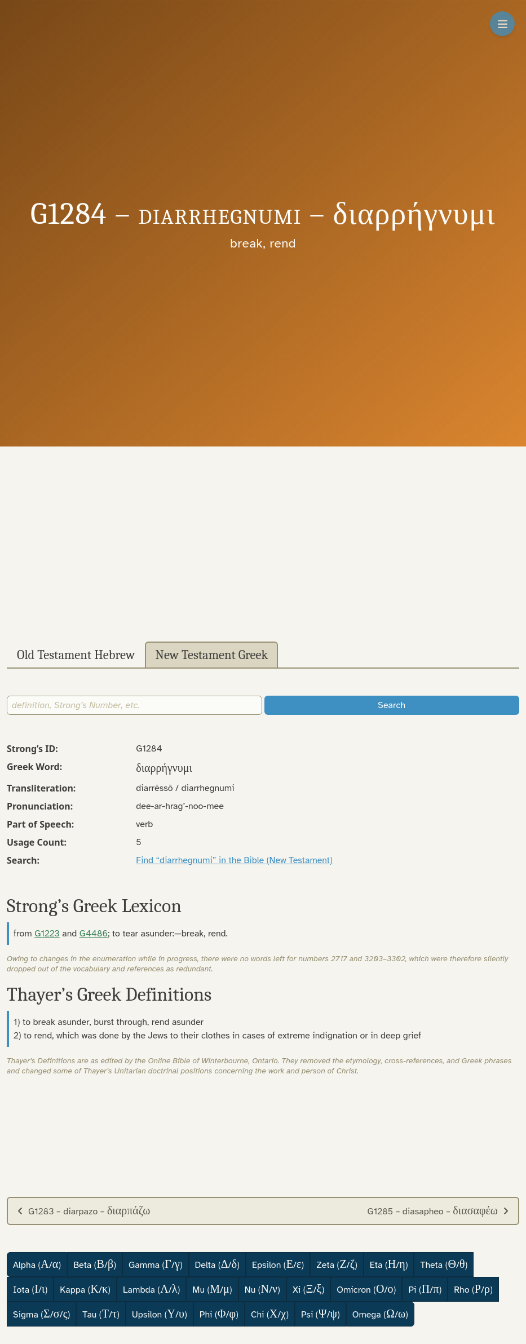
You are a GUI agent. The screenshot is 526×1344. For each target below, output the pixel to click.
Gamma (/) (156, 1264)
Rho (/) (473, 1289)
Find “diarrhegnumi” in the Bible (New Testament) (234, 860)
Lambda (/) (151, 1289)
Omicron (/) (366, 1289)
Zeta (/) (336, 1264)
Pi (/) (424, 1289)
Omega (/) (380, 1313)
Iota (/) (30, 1289)
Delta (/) (217, 1264)
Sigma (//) (41, 1313)
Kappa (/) (85, 1289)
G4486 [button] (93, 933)
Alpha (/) (37, 1264)
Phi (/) (219, 1313)
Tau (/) (100, 1313)
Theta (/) (443, 1264)
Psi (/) (320, 1313)
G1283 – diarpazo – (83, 1210)
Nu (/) (262, 1289)
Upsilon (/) (159, 1313)
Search (391, 705)
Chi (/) (270, 1313)
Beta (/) (94, 1264)
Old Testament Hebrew (76, 655)
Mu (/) (212, 1289)
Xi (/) (308, 1289)
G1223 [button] (47, 933)
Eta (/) (389, 1264)
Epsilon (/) (278, 1264)
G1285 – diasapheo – (438, 1210)
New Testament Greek (211, 655)
